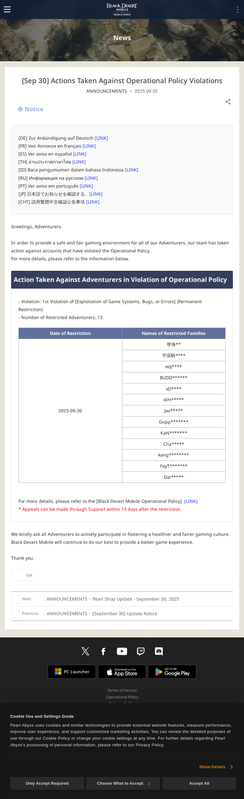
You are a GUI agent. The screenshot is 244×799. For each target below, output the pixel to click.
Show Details (212, 766)
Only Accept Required (47, 783)
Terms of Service (122, 690)
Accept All (199, 783)
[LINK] (101, 138)
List (24, 575)
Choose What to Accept (123, 783)
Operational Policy (122, 697)
